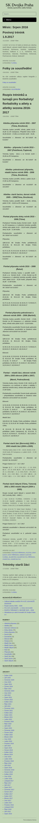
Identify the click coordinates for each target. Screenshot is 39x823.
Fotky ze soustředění (17, 68)
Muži (5, 650)
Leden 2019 (8, 759)
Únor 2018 (7, 776)
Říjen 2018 (7, 763)
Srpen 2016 (8, 814)
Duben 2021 (8, 715)
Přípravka (31, 557)
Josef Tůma (14, 40)
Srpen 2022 (8, 697)
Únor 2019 (7, 756)
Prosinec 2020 (9, 721)
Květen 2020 (8, 735)
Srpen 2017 (8, 787)
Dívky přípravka (13, 555)
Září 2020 (7, 726)
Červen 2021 (8, 710)
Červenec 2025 (9, 680)
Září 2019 (7, 746)
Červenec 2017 (9, 789)
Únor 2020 (7, 739)
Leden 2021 (8, 719)
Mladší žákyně (9, 647)
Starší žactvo (16, 559)
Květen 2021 (8, 713)
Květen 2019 (8, 752)
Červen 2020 (8, 732)
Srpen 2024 (8, 684)
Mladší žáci (13, 557)
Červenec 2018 (9, 770)
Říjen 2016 (7, 809)
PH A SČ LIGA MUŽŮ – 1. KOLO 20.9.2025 (18, 608)
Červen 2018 (8, 772)
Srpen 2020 (8, 728)
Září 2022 (7, 695)
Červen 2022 (8, 699)
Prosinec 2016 (9, 805)
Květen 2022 (8, 702)
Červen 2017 (8, 792)
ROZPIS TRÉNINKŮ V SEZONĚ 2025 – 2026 (19, 610)
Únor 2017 (7, 800)
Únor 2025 (7, 682)
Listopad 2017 (9, 781)
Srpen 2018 (8, 767)
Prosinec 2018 (9, 761)
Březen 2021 (8, 717)
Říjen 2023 (7, 688)
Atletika (29, 552)
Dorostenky (8, 636)
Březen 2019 (8, 754)
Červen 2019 (8, 750)
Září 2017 (7, 785)
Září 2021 (7, 706)
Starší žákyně (8, 661)
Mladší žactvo (22, 557)
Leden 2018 (8, 778)
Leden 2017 (8, 803)
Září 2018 (7, 765)
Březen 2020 (8, 737)
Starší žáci (6, 559)
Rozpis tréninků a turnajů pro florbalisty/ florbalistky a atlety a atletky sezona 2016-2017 (18, 103)
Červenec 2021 (9, 708)
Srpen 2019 (8, 748)
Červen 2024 (8, 686)
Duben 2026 (8, 675)
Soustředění (15, 89)
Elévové (28, 555)
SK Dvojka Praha (19, 5)
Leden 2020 (8, 741)
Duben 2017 (8, 796)
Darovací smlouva (10, 628)
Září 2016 (7, 811)
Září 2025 (7, 678)
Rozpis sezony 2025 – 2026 (13, 606)
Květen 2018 (8, 774)
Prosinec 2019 (9, 743)
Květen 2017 (8, 794)
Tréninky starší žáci (16, 564)
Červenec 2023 (9, 691)
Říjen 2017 (7, 783)
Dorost (22, 555)
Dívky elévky (8, 630)
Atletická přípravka (18, 552)
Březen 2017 (8, 798)
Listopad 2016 (9, 807)
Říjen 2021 (7, 704)
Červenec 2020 (9, 730)
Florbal (14, 63)
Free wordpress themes (29, 820)
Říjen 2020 (7, 724)
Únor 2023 (7, 693)
